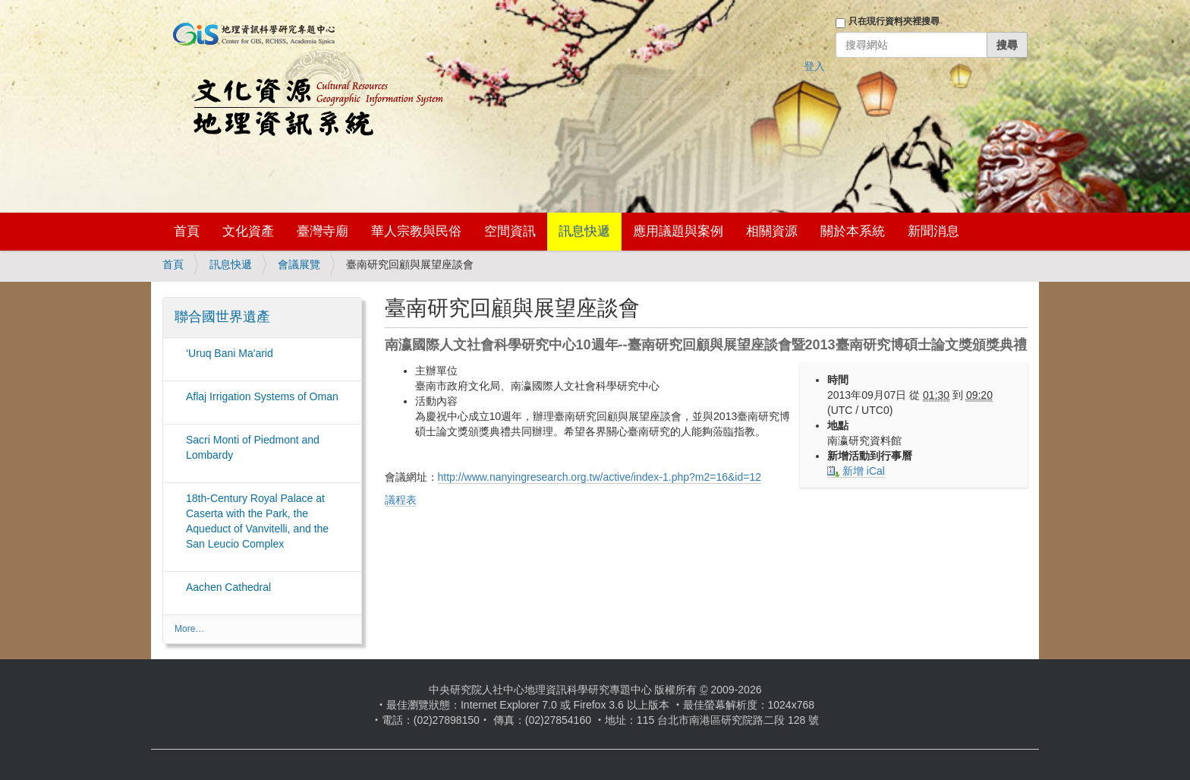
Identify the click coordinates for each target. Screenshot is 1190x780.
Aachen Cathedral (228, 587)
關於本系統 (852, 231)
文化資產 (248, 231)
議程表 (401, 500)
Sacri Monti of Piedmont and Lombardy (253, 447)
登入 (814, 66)
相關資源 (772, 231)
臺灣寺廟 (322, 231)
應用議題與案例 (678, 231)
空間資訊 (510, 231)
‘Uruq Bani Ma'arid (229, 353)
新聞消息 (933, 231)
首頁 (187, 231)
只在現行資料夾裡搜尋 (894, 21)
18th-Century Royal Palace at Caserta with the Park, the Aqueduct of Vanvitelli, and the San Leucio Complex (257, 521)
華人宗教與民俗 (416, 231)
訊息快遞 (584, 231)
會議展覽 (299, 264)
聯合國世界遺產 (222, 316)
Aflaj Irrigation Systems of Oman (262, 396)
